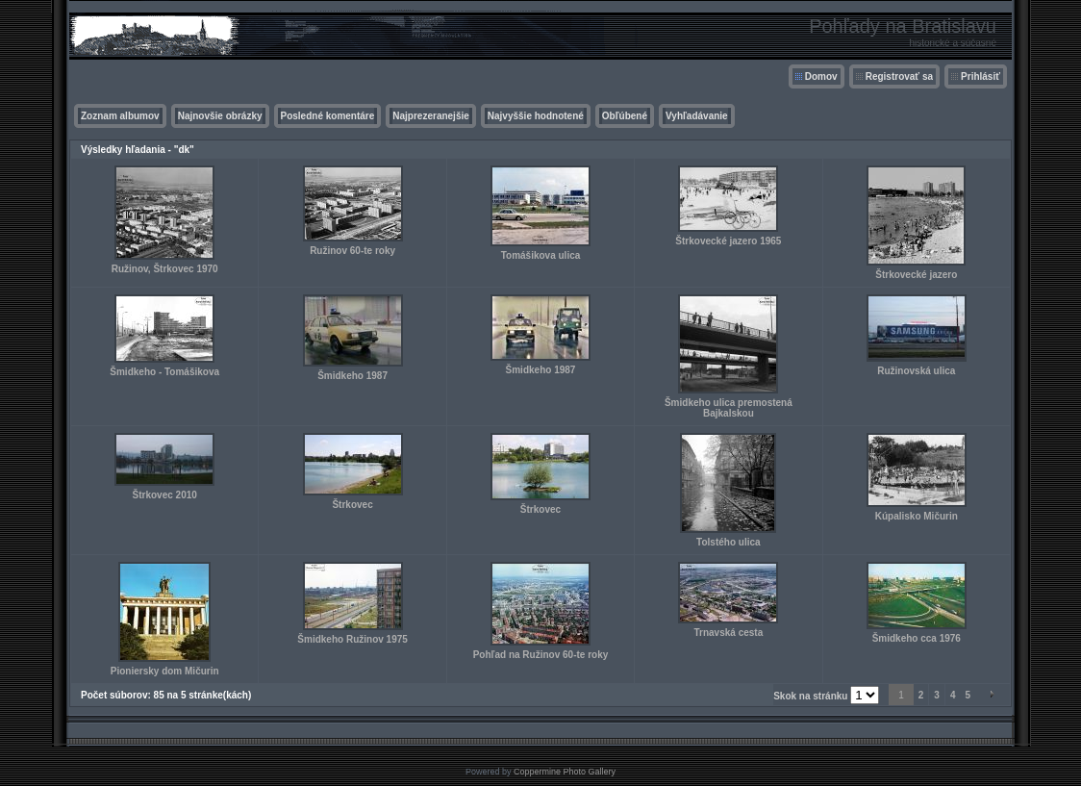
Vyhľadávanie (697, 116)
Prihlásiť (980, 76)
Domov (821, 76)
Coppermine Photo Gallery (565, 771)
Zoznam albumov (120, 116)
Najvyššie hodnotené (536, 116)
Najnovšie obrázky (220, 116)
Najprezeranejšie (430, 116)
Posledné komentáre (328, 116)
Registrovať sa (899, 76)
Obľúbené (624, 116)
